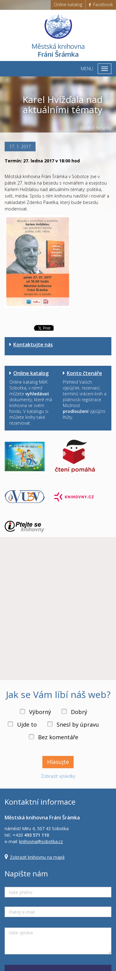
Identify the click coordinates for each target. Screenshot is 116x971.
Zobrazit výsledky (58, 776)
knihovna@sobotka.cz (41, 841)
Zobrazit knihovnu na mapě (37, 857)
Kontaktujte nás (33, 344)
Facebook (101, 4)
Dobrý (79, 712)
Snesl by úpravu (78, 724)
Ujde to (27, 724)
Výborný (40, 712)
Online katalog (68, 4)
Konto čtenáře (84, 373)
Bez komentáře (58, 737)
